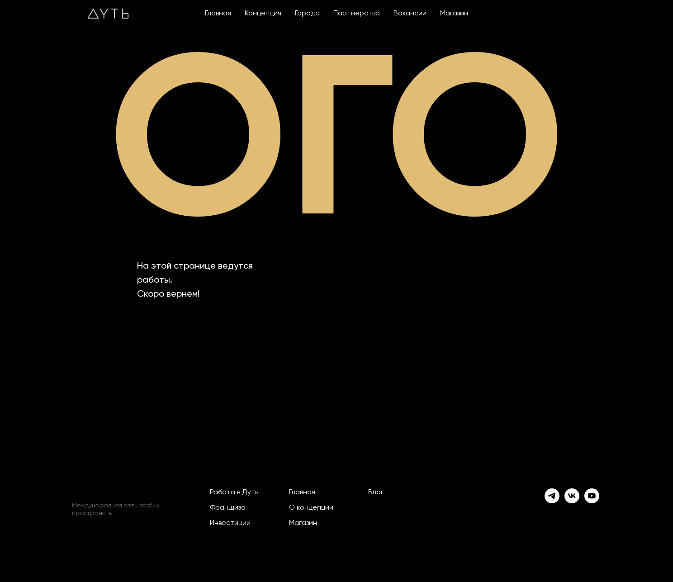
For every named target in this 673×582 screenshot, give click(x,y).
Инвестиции (230, 523)
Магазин (454, 13)
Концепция (263, 13)
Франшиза (228, 507)
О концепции (311, 507)
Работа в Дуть (234, 492)
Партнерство (356, 13)
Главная (218, 13)
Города (307, 13)
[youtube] (591, 495)
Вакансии (410, 13)
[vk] (571, 495)
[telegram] (552, 495)
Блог (376, 492)
